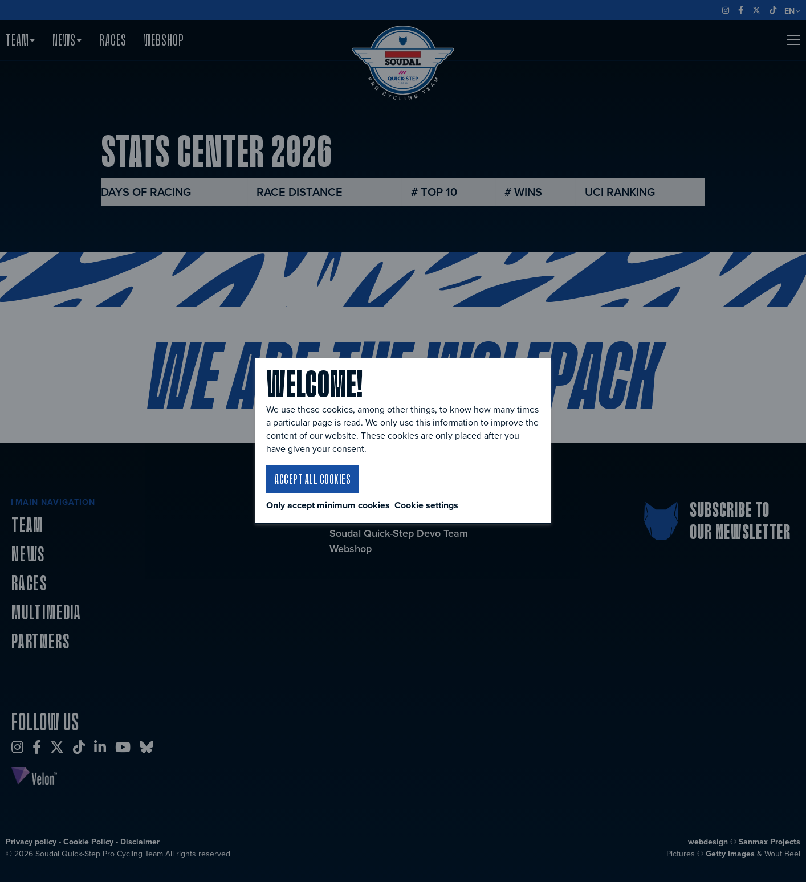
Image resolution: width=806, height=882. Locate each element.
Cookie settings (426, 505)
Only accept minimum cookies (328, 505)
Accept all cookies (313, 479)
